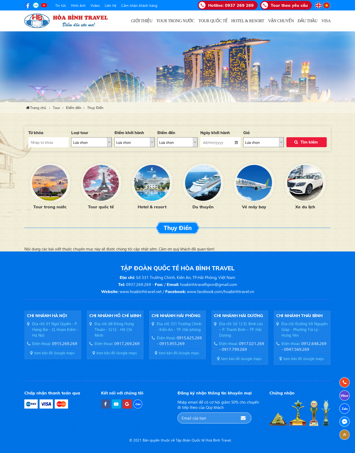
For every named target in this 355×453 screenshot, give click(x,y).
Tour (56, 107)
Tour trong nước (49, 206)
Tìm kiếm (309, 142)
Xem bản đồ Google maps (54, 353)
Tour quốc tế (101, 206)
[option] (49, 185)
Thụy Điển (95, 107)
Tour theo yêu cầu (289, 5)
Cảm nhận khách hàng (139, 5)
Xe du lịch (305, 206)
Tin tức (60, 5)
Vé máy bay (254, 206)
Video (95, 5)
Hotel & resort (152, 206)
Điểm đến (73, 107)
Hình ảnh (78, 5)
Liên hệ (110, 5)
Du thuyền (203, 206)
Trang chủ (124, 21)
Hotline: (231, 5)
